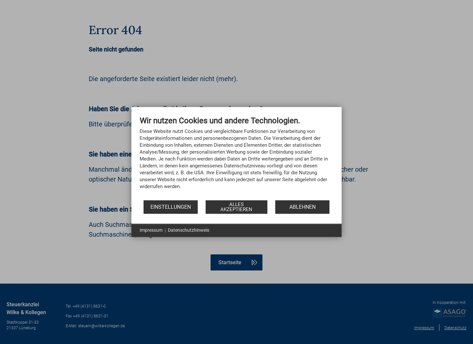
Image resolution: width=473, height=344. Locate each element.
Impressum (151, 230)
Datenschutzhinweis (188, 230)
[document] (236, 158)
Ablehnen (302, 207)
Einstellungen (170, 207)
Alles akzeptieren (236, 207)
